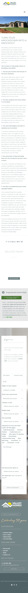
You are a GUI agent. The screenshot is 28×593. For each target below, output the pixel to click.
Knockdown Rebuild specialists (10, 223)
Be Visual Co (24, 581)
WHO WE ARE (6, 548)
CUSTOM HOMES (7, 539)
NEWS (4, 553)
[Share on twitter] (8, 242)
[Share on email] (22, 242)
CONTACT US (6, 555)
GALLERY (5, 551)
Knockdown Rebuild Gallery (8, 232)
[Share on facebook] (6, 242)
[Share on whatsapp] (16, 242)
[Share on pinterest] (12, 242)
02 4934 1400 (7, 563)
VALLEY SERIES (7, 535)
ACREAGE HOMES (7, 533)
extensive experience (13, 225)
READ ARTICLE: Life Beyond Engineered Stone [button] (11, 298)
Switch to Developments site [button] (10, 514)
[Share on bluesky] (18, 242)
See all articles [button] (14, 278)
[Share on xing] (20, 242)
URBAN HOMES (7, 537)
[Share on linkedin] (14, 242)
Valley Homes (23, 223)
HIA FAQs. (9, 317)
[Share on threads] (10, 242)
